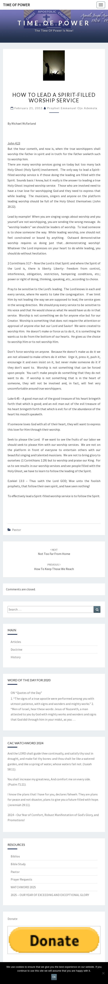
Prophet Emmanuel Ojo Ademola (72, 108)
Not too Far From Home (54, 552)
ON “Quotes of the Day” (26, 693)
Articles (16, 642)
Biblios (15, 856)
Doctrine (16, 649)
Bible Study (18, 864)
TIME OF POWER (16, 4)
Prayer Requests (21, 879)
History (16, 657)
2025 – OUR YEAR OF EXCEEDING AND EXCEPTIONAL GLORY (50, 895)
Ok (54, 976)
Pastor (16, 530)
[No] (103, 973)
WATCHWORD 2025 (23, 887)
